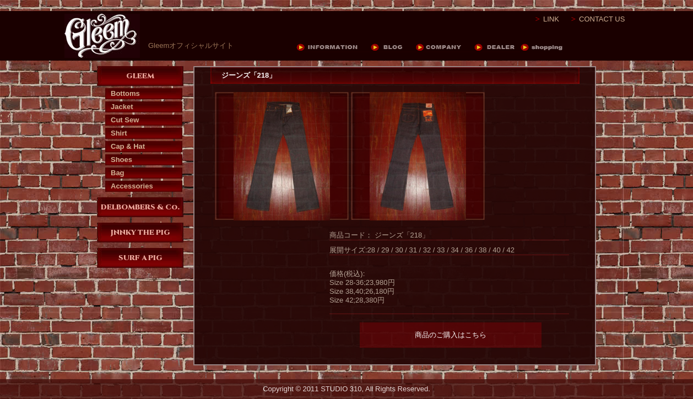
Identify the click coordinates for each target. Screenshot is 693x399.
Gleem (102, 36)
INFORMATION (333, 47)
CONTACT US (602, 19)
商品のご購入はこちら (450, 335)
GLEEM (140, 76)
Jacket (122, 107)
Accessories (132, 186)
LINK (551, 19)
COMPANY (445, 47)
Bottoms (125, 93)
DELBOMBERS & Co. (140, 207)
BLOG (393, 47)
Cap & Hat (128, 146)
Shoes (121, 159)
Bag (117, 173)
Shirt (119, 133)
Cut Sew (125, 120)
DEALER (497, 47)
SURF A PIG (140, 258)
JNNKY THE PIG (140, 233)
